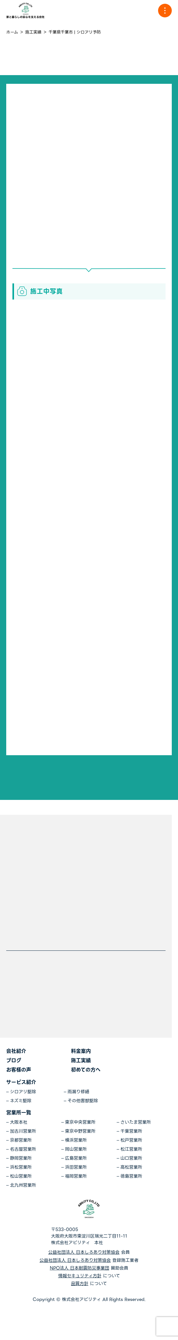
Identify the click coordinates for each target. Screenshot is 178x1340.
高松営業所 (131, 1167)
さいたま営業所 (135, 1122)
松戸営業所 (131, 1140)
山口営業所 (131, 1158)
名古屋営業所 (23, 1149)
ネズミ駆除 (20, 1101)
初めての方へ (86, 1070)
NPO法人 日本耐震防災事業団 (79, 1268)
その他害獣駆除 (83, 1101)
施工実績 (81, 1060)
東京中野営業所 (80, 1131)
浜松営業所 (21, 1167)
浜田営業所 (76, 1167)
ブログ (13, 1060)
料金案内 (81, 1051)
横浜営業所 (76, 1140)
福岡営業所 (76, 1176)
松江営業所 (131, 1149)
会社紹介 (16, 1051)
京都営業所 (21, 1140)
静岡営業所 (21, 1158)
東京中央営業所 (80, 1122)
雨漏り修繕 (78, 1092)
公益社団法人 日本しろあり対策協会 (83, 1252)
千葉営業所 (131, 1131)
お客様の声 (18, 1070)
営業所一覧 (18, 1113)
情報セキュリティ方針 (79, 1276)
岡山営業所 (76, 1149)
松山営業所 (21, 1176)
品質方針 (79, 1283)
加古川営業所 (23, 1131)
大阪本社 (18, 1122)
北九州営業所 (23, 1185)
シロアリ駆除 (23, 1092)
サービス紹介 (21, 1082)
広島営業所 (76, 1158)
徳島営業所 (131, 1176)
